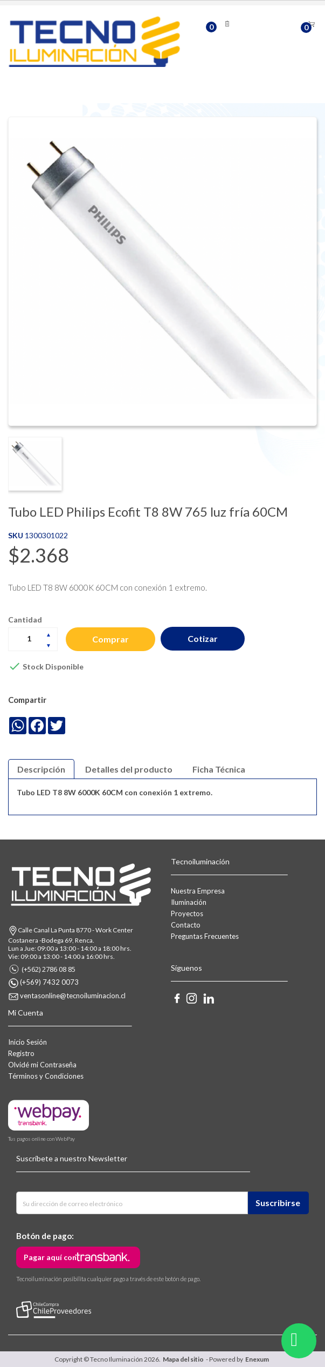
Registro (21, 1052)
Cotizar (205, 638)
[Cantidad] (33, 638)
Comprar (111, 638)
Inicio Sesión (27, 1041)
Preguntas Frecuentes (205, 935)
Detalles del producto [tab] (128, 768)
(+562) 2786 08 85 (48, 968)
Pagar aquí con (50, 1257)
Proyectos (187, 913)
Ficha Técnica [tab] (218, 768)
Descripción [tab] (41, 768)
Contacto (185, 924)
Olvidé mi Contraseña (42, 1064)
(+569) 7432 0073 (49, 982)
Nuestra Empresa (198, 890)
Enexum (258, 1359)
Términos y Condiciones (46, 1075)
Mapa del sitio (183, 1359)
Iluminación (188, 901)
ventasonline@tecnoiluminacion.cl (73, 995)
